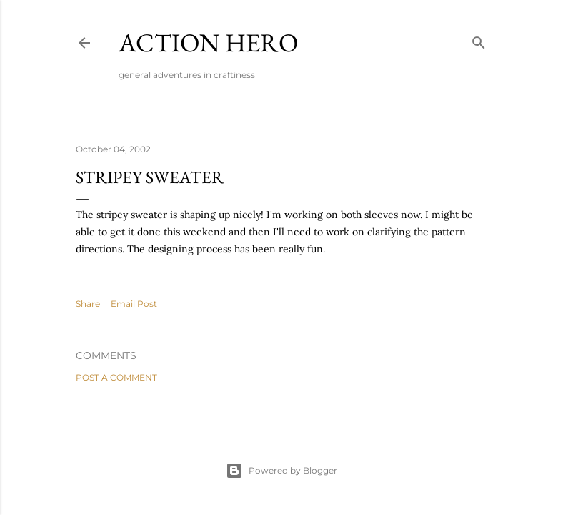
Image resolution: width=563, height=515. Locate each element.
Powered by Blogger (281, 470)
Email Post (134, 303)
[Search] (478, 40)
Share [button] (88, 303)
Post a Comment (116, 377)
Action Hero (208, 42)
